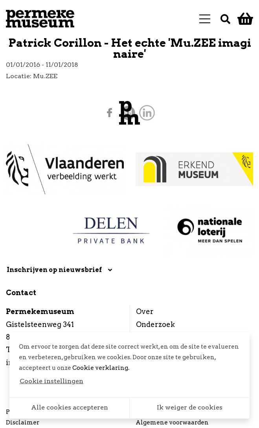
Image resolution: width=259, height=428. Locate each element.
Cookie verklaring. (100, 367)
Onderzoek (155, 324)
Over (145, 311)
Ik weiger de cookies (189, 407)
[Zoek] (225, 18)
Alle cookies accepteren (69, 407)
